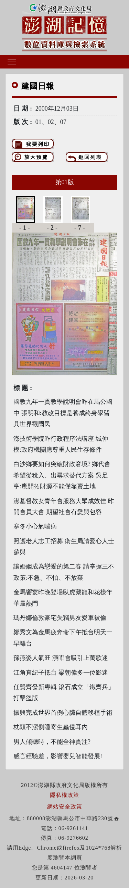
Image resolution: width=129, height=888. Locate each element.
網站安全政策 (64, 807)
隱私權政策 (64, 795)
